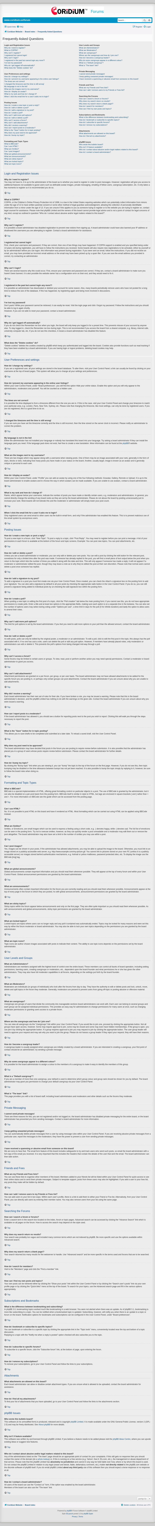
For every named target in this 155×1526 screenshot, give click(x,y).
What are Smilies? (11, 149)
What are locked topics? (13, 161)
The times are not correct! (14, 81)
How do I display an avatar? (15, 91)
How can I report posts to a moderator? (19, 128)
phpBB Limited (77, 1422)
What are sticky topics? (13, 159)
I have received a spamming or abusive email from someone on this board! (108, 79)
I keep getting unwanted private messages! (96, 76)
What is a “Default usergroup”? (91, 63)
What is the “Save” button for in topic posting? (22, 130)
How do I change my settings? (16, 76)
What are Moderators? (88, 50)
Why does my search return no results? (94, 101)
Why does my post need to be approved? (20, 133)
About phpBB (44, 1424)
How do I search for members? (91, 106)
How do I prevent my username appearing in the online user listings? (31, 79)
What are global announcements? (17, 154)
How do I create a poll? (13, 113)
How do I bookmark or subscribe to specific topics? (99, 120)
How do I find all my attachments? (92, 136)
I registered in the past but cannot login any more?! (24, 60)
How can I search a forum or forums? (94, 99)
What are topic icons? (13, 164)
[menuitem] (20, 27)
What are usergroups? (88, 53)
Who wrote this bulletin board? (91, 144)
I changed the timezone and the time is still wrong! (24, 84)
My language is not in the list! (15, 86)
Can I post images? (12, 151)
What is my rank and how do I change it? (20, 94)
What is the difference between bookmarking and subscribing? (104, 117)
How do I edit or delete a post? (16, 108)
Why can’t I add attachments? (16, 123)
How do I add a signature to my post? (19, 110)
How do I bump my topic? (14, 135)
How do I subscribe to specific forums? (94, 122)
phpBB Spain (88, 1514)
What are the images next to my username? (21, 89)
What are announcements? (15, 156)
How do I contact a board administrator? (95, 152)
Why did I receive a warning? (15, 125)
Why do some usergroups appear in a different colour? (100, 60)
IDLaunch (69, 1514)
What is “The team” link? (88, 65)
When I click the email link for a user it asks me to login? (26, 97)
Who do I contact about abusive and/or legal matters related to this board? (108, 149)
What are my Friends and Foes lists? (93, 88)
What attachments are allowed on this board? (97, 133)
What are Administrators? (89, 48)
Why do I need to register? (14, 48)
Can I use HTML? (11, 146)
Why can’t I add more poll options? (18, 115)
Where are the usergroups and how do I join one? (99, 55)
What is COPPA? (11, 50)
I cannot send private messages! (92, 74)
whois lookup (43, 1459)
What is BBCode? (11, 144)
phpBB (125, 443)
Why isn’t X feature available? (91, 147)
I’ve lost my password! (13, 63)
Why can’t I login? (11, 58)
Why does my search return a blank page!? (96, 104)
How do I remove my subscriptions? (93, 125)
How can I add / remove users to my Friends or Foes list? (102, 90)
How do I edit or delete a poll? (16, 118)
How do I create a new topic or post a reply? (21, 105)
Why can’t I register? (12, 53)
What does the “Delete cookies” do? (18, 68)
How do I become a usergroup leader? (94, 58)
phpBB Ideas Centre (121, 1439)
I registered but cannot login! (15, 55)
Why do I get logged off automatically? (19, 65)
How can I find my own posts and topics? (95, 109)
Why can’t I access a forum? (15, 120)
